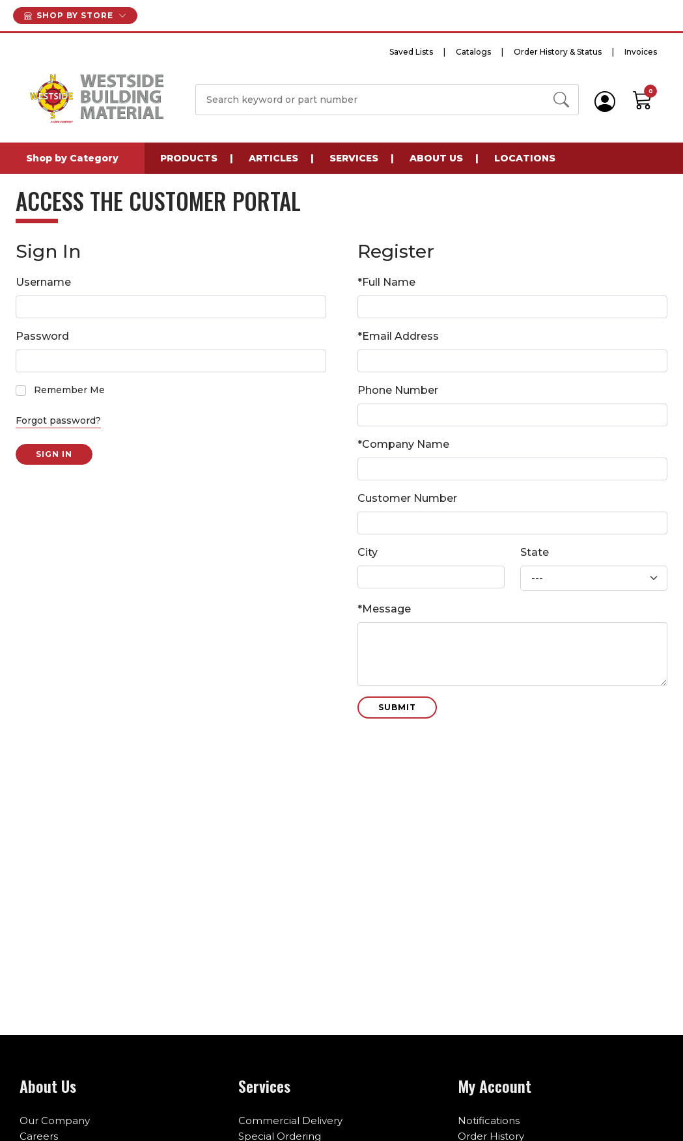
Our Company (55, 1120)
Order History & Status (558, 52)
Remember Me (69, 390)
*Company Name (403, 444)
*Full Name (386, 282)
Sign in (54, 454)
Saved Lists (411, 52)
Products (188, 158)
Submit (397, 707)
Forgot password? (58, 420)
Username (43, 282)
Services (353, 158)
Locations (524, 158)
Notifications (489, 1120)
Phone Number (397, 390)
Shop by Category (72, 158)
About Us (436, 158)
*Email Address (398, 336)
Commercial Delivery (290, 1120)
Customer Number (407, 498)
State (534, 552)
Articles (273, 158)
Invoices (640, 52)
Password (42, 336)
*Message (384, 609)
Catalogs (473, 52)
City (367, 552)
